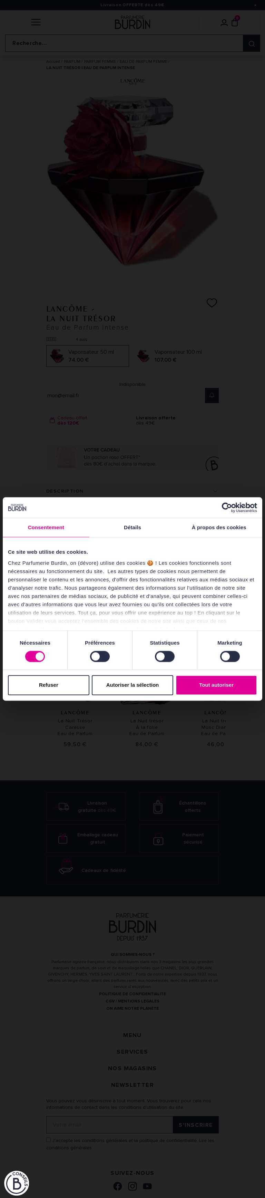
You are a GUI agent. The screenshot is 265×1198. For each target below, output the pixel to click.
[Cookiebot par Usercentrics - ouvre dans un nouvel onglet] (227, 507)
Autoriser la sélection (132, 685)
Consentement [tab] (46, 527)
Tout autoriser (216, 685)
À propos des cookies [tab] (219, 527)
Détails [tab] (132, 527)
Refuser (48, 685)
